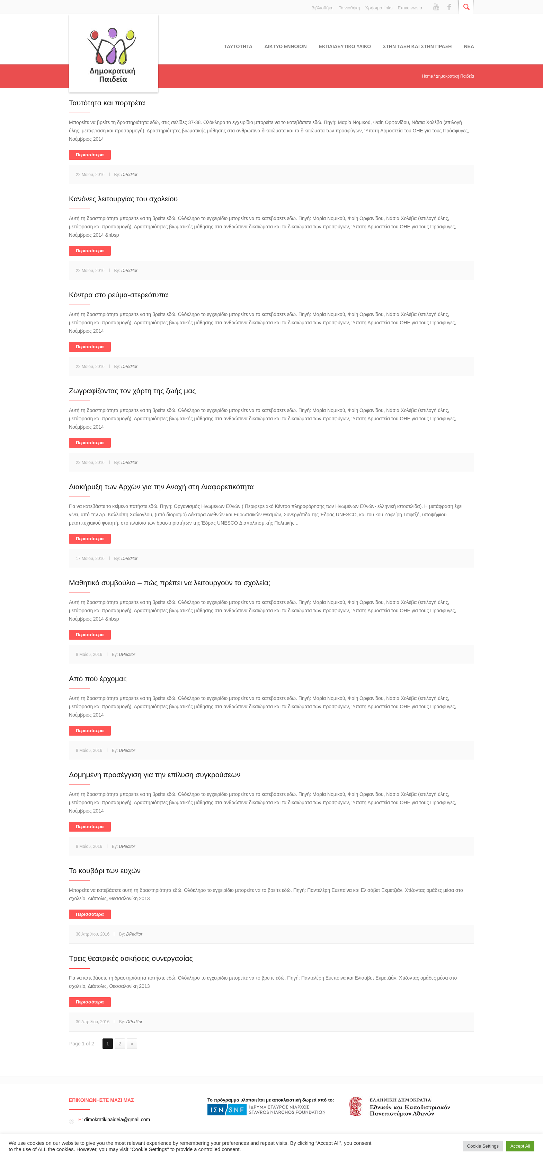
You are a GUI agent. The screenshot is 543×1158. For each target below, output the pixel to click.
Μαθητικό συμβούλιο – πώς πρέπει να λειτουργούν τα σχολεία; (169, 583)
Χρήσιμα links (379, 7)
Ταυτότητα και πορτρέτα (107, 103)
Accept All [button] (520, 1146)
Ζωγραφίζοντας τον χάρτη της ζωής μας (132, 391)
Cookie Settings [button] (483, 1146)
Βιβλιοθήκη (322, 7)
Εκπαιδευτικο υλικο (345, 46)
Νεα (469, 46)
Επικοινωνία (410, 7)
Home (427, 76)
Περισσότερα (90, 154)
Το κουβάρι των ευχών (105, 871)
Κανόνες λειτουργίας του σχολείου (123, 199)
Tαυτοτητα (238, 46)
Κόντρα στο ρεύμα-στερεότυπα (118, 295)
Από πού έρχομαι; (98, 679)
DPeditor (129, 174)
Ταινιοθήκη (349, 7)
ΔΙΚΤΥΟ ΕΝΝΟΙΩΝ (286, 46)
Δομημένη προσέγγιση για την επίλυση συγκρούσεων (154, 775)
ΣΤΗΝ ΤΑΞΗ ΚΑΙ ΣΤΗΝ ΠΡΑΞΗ (417, 46)
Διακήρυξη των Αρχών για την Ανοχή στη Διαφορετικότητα (161, 487)
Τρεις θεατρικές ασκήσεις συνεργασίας (131, 958)
